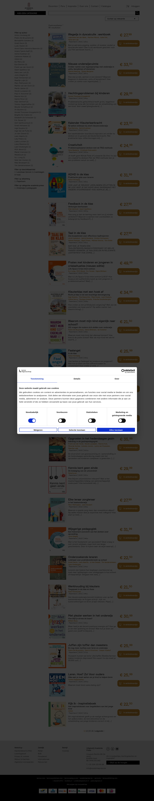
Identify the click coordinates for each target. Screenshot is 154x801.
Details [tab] (77, 379)
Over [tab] (117, 379)
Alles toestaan (116, 430)
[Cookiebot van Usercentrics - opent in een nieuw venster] (123, 371)
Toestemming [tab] (37, 379)
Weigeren (38, 430)
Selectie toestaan (77, 430)
